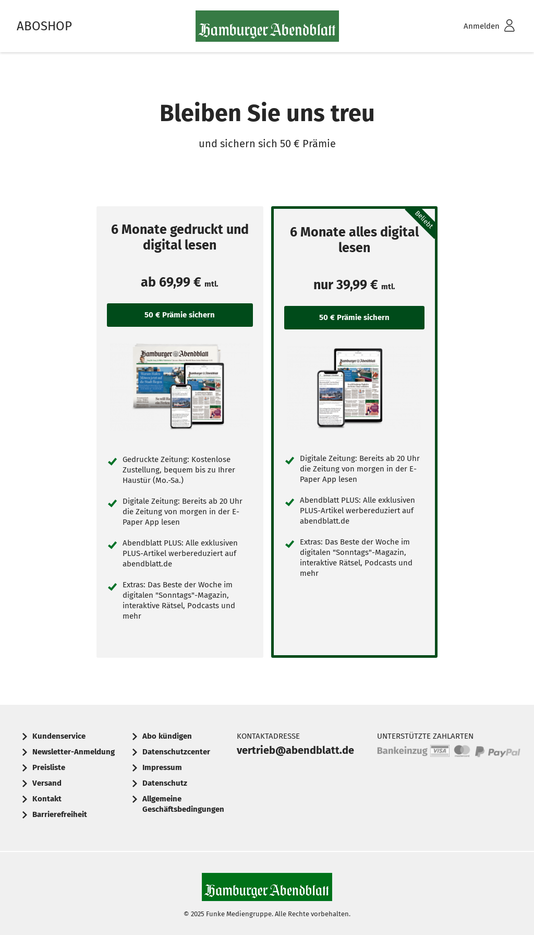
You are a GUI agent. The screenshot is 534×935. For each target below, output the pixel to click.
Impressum (162, 767)
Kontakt (47, 798)
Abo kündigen (167, 736)
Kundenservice (59, 736)
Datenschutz (164, 783)
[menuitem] (475, 26)
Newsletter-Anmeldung (73, 751)
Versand (47, 783)
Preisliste (48, 767)
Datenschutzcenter (176, 751)
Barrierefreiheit (59, 814)
